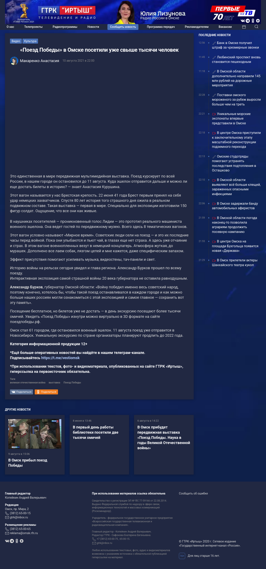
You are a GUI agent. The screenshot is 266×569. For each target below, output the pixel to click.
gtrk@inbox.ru (19, 517)
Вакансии (225, 26)
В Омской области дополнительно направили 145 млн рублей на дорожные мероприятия (236, 78)
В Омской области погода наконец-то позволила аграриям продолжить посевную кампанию (234, 225)
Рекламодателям (197, 26)
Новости (93, 26)
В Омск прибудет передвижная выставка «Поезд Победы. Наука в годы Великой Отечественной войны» (163, 437)
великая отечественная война (28, 382)
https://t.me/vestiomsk (60, 358)
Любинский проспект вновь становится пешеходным (236, 59)
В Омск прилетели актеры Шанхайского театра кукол (234, 262)
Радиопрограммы (65, 26)
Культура (30, 41)
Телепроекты (33, 26)
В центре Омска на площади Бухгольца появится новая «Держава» (235, 246)
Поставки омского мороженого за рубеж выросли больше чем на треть (236, 99)
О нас (10, 26)
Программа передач (161, 26)
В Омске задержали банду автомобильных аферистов (235, 206)
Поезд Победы (72, 382)
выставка (54, 382)
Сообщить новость (123, 26)
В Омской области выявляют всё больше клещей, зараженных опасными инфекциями (236, 187)
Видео (16, 41)
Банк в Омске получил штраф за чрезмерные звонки (235, 45)
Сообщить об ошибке (193, 493)
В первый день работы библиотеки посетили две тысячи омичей (95, 432)
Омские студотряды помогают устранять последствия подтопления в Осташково (234, 163)
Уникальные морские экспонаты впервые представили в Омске (231, 118)
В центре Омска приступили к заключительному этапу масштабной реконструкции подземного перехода (236, 140)
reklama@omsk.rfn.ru (24, 533)
